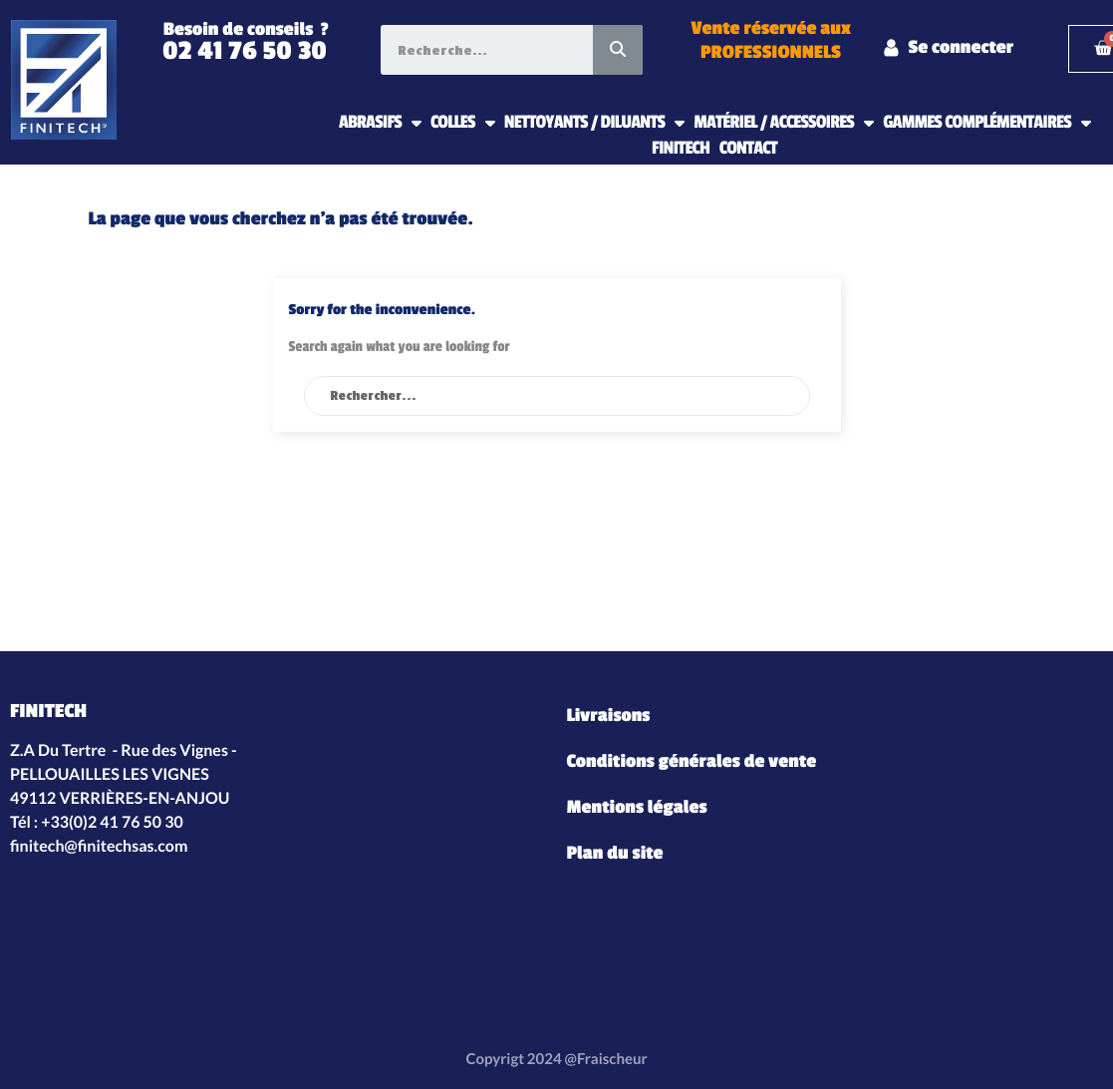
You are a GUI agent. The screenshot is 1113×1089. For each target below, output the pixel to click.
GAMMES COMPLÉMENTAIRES (986, 123)
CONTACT (748, 149)
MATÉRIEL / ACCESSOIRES (783, 123)
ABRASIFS (379, 123)
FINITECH (680, 149)
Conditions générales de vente (692, 762)
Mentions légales (637, 808)
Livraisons (609, 716)
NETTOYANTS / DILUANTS (594, 123)
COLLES (462, 123)
